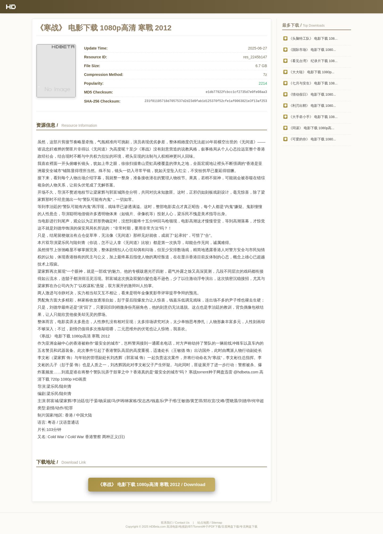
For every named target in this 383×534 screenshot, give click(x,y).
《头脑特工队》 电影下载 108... (313, 38)
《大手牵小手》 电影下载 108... (313, 117)
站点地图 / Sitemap (209, 522)
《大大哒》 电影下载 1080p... (311, 72)
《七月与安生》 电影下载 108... (313, 83)
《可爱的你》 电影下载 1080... (312, 139)
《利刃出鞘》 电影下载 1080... (312, 106)
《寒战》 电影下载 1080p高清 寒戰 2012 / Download (151, 484)
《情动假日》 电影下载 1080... (312, 94)
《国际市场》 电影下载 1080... (312, 50)
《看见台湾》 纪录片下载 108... (313, 61)
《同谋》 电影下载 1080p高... (311, 128)
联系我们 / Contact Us (175, 522)
